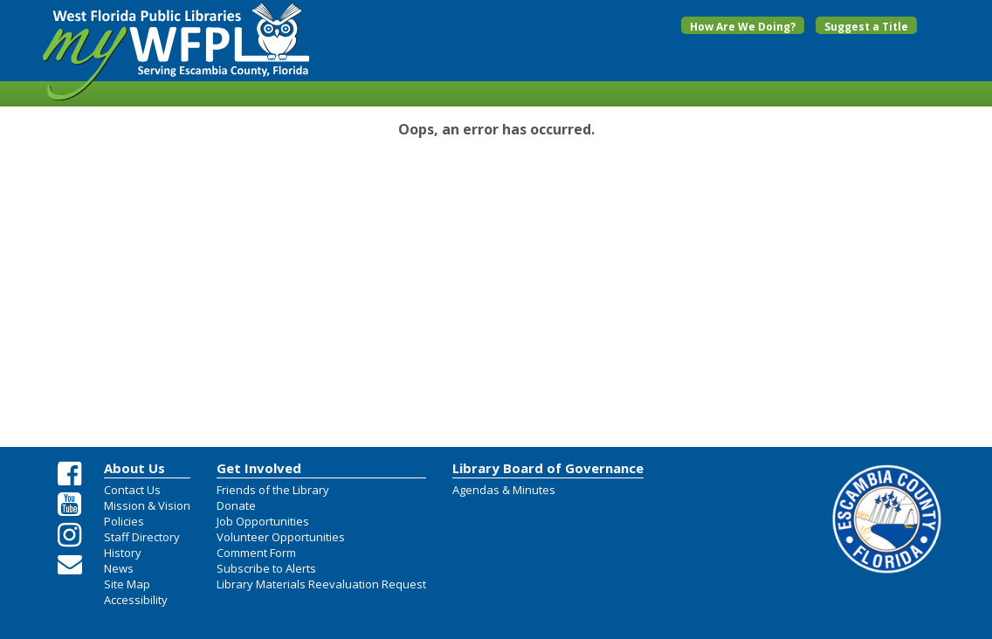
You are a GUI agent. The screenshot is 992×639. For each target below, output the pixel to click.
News (119, 568)
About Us (134, 468)
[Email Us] (70, 564)
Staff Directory (142, 537)
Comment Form (256, 552)
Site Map (127, 584)
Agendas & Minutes (503, 490)
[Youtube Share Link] (70, 505)
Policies (124, 521)
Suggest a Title (866, 26)
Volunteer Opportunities (281, 537)
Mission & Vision (147, 505)
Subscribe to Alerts (266, 568)
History (122, 552)
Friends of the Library (273, 490)
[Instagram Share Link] (70, 535)
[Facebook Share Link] (70, 474)
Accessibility (136, 600)
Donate (236, 505)
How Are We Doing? (743, 26)
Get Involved (259, 468)
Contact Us (132, 490)
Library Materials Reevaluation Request (321, 584)
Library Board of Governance (548, 468)
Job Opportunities (263, 521)
